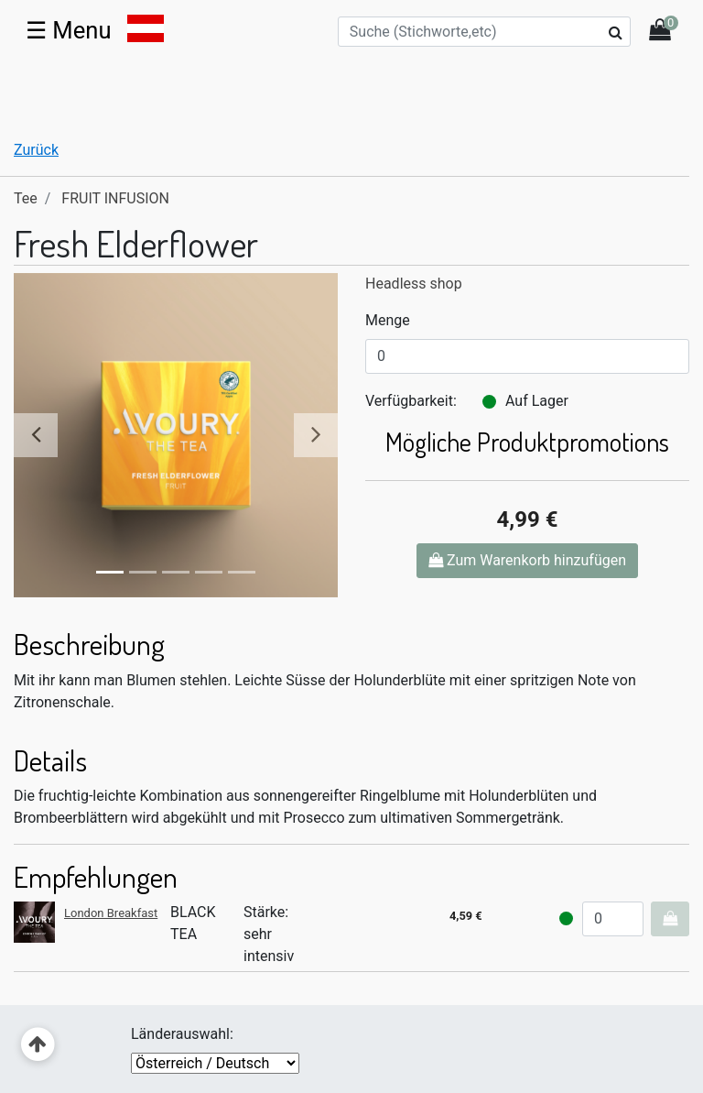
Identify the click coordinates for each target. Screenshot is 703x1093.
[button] (38, 435)
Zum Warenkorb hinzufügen (527, 560)
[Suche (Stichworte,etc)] (484, 31)
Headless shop (413, 283)
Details (50, 760)
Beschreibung (89, 643)
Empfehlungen (96, 876)
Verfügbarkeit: (411, 401)
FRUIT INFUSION (115, 198)
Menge (387, 320)
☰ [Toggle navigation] (69, 30)
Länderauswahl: (182, 1034)
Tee (26, 198)
